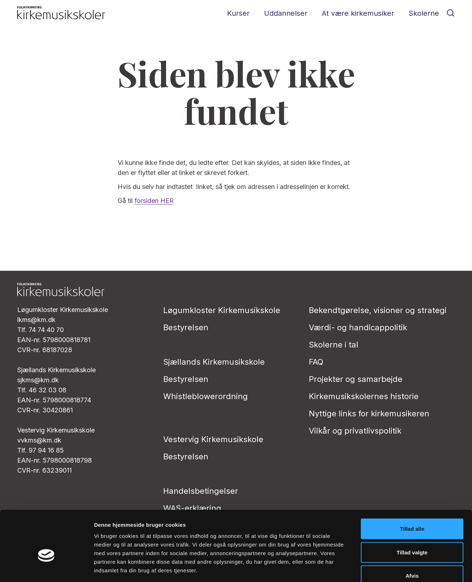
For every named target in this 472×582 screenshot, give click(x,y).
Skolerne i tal (333, 344)
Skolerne (424, 13)
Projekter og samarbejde (355, 379)
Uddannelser (285, 13)
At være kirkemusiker (358, 13)
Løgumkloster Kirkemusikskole (221, 310)
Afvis (412, 535)
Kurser (238, 13)
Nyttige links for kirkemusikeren (369, 413)
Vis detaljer (372, 568)
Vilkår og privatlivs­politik (355, 430)
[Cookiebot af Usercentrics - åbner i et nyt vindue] (46, 568)
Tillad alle (412, 488)
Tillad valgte (412, 511)
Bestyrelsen (185, 327)
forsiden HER (154, 200)
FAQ (316, 362)
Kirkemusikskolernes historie (364, 396)
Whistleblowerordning (205, 396)
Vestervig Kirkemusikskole (213, 439)
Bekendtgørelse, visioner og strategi (378, 310)
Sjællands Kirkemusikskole (214, 362)
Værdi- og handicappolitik (358, 327)
